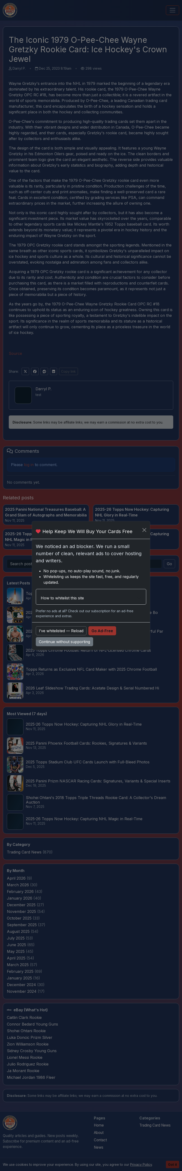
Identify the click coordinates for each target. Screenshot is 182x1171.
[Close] (144, 530)
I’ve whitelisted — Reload (61, 630)
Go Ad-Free (102, 630)
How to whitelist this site (62, 598)
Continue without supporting (64, 641)
